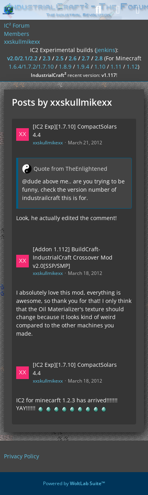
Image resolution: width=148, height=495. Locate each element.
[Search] (98, 10)
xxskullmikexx (48, 142)
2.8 (99, 58)
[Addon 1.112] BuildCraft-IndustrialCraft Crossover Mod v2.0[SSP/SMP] (72, 257)
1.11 (116, 66)
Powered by (74, 483)
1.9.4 (83, 66)
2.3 (47, 58)
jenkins (105, 50)
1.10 (99, 66)
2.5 (60, 58)
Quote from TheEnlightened (70, 168)
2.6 (73, 58)
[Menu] (138, 10)
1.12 (132, 66)
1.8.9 (65, 66)
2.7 (86, 58)
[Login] (118, 10)
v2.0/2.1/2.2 (22, 58)
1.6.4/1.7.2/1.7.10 (31, 66)
